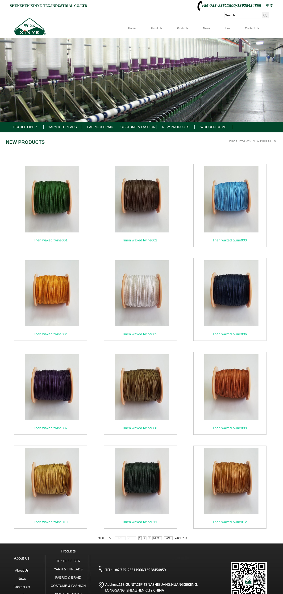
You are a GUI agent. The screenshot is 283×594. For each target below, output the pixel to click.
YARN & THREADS (62, 127)
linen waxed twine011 (140, 522)
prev (132, 538)
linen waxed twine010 (50, 522)
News (206, 28)
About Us (156, 28)
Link (227, 28)
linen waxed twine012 (230, 522)
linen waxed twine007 (50, 428)
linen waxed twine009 (230, 428)
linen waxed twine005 (140, 334)
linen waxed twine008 (140, 428)
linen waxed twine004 (50, 334)
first (120, 538)
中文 (269, 6)
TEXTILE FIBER (25, 127)
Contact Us (252, 28)
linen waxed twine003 (230, 240)
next (157, 538)
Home (132, 28)
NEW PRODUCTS (175, 127)
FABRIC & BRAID (100, 127)
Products (182, 28)
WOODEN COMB (213, 127)
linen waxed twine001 (50, 240)
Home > (233, 141)
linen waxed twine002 (140, 240)
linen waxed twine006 (230, 334)
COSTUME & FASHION (138, 127)
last (168, 538)
